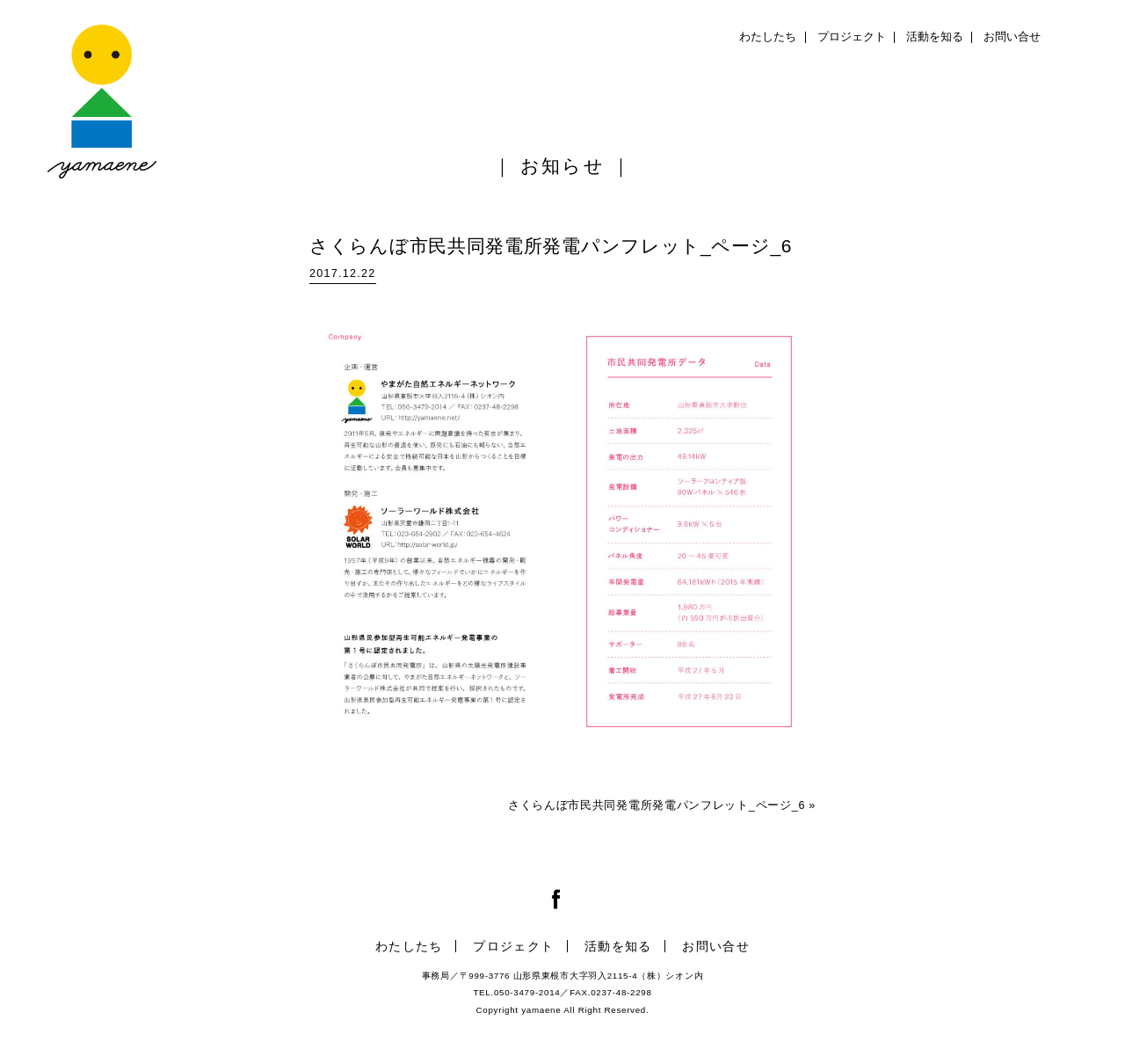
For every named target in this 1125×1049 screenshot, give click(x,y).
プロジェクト (851, 37)
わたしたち (767, 37)
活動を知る (934, 37)
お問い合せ (1012, 37)
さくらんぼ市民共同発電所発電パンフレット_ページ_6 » (662, 805)
